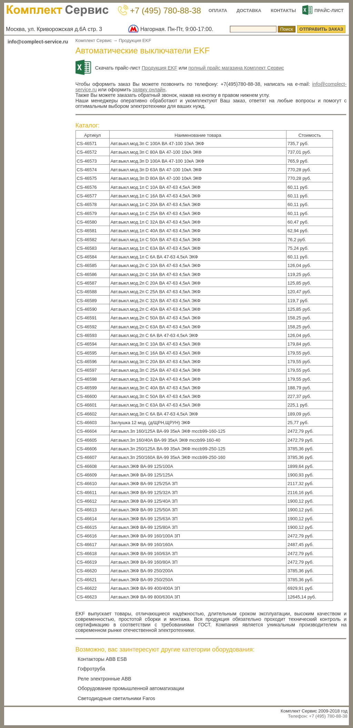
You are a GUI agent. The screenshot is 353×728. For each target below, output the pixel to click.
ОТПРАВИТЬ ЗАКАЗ (321, 29)
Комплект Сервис (93, 40)
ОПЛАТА (218, 10)
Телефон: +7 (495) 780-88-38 (317, 716)
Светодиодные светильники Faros (116, 698)
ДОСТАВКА (248, 10)
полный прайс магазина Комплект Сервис (236, 68)
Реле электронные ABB (104, 678)
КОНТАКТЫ (283, 10)
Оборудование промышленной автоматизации (131, 688)
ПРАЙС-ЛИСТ (329, 10)
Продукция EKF (135, 40)
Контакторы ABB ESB (102, 659)
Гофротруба (91, 668)
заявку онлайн (148, 89)
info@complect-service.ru (38, 41)
